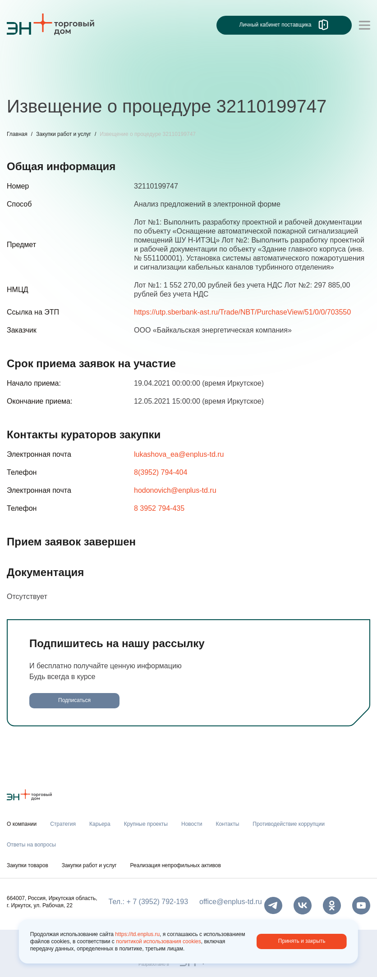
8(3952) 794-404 (160, 472)
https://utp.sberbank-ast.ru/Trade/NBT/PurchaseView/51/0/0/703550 (242, 312)
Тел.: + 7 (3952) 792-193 (148, 901)
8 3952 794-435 (159, 508)
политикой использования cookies (158, 941)
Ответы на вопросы (31, 845)
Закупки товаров (27, 865)
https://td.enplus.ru (137, 934)
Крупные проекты (146, 824)
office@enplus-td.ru (230, 901)
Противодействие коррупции (289, 824)
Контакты (227, 824)
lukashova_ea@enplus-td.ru (179, 454)
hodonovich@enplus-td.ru (175, 490)
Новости (191, 824)
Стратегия (63, 824)
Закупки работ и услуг (63, 134)
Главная (17, 134)
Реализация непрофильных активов (175, 865)
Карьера (99, 824)
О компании (22, 824)
